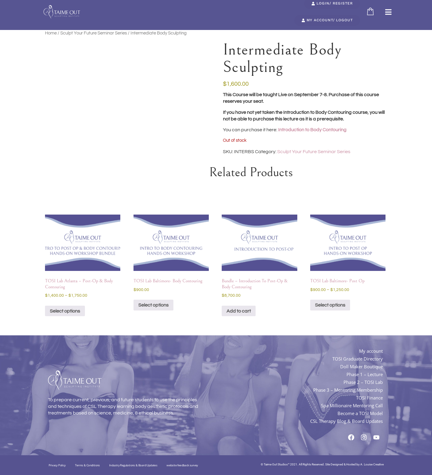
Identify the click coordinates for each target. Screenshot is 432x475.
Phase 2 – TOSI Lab (363, 382)
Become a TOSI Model (360, 413)
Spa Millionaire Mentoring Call (352, 405)
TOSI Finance (369, 398)
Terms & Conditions (87, 465)
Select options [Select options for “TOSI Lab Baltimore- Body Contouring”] (153, 305)
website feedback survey (182, 465)
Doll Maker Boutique (361, 367)
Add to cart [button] (238, 311)
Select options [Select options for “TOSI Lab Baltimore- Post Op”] (330, 305)
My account (371, 351)
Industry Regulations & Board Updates (133, 465)
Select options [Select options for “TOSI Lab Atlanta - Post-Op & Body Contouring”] (65, 311)
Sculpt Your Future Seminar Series (93, 33)
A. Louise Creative (372, 464)
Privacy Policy (57, 465)
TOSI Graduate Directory (357, 359)
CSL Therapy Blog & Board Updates (346, 421)
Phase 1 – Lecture (364, 374)
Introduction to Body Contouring (311, 129)
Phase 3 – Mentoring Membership (348, 390)
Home (51, 33)
